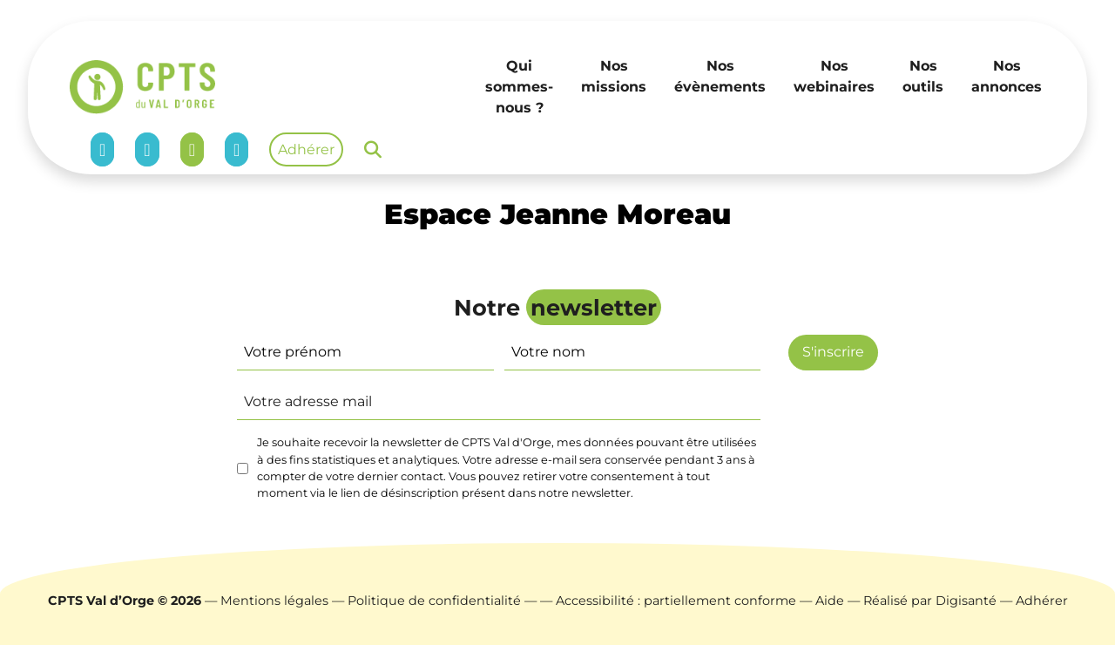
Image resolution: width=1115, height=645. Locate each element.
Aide (829, 600)
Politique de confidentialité (434, 600)
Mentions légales (274, 600)
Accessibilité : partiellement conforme (676, 600)
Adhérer (306, 149)
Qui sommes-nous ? (519, 87)
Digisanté (966, 600)
